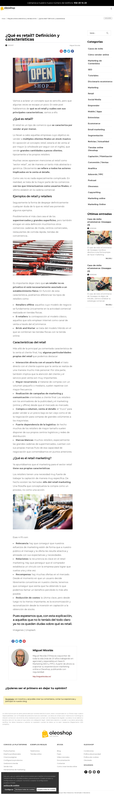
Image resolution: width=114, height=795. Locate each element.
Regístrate (9, 699)
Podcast (92, 180)
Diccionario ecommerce (100, 81)
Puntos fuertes (9, 751)
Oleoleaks (88, 760)
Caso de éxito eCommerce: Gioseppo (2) (99, 268)
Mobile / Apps (95, 111)
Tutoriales (93, 75)
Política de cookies (91, 757)
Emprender (93, 105)
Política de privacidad (92, 754)
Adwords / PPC (95, 174)
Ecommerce (94, 123)
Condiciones (89, 751)
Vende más (8, 766)
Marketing (93, 87)
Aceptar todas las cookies (46, 789)
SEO (90, 69)
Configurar (9, 789)
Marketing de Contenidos (95, 62)
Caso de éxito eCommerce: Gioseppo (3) (99, 222)
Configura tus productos (13, 760)
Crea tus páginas (10, 757)
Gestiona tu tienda (11, 763)
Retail (91, 93)
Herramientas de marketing (14, 770)
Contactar (61, 763)
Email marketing (96, 129)
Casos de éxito (95, 49)
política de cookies (11, 785)
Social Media (94, 99)
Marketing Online (97, 204)
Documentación (63, 760)
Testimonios (35, 751)
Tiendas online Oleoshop (95, 149)
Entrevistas (93, 117)
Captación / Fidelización (100, 156)
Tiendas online (36, 754)
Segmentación (95, 135)
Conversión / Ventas (98, 162)
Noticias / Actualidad (98, 141)
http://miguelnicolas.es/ (42, 676)
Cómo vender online (98, 55)
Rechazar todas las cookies (25, 789)
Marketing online (96, 198)
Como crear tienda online (67, 766)
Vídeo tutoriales (63, 757)
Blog (59, 751)
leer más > (109, 258)
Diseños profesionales (12, 754)
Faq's (59, 754)
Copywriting (94, 192)
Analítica (92, 168)
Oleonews (93, 186)
